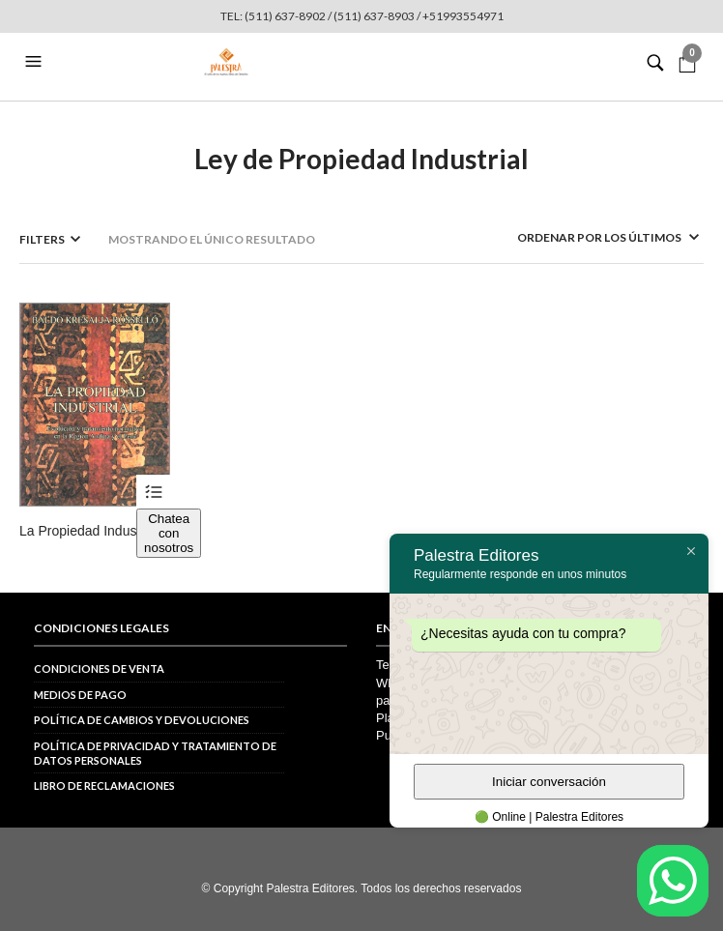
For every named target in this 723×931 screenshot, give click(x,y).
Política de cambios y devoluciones (141, 719)
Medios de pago (80, 694)
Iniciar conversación (549, 781)
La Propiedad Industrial (89, 530)
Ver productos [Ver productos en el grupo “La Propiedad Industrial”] (153, 492)
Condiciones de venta (99, 668)
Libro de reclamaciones (104, 785)
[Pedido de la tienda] (583, 237)
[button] (35, 62)
